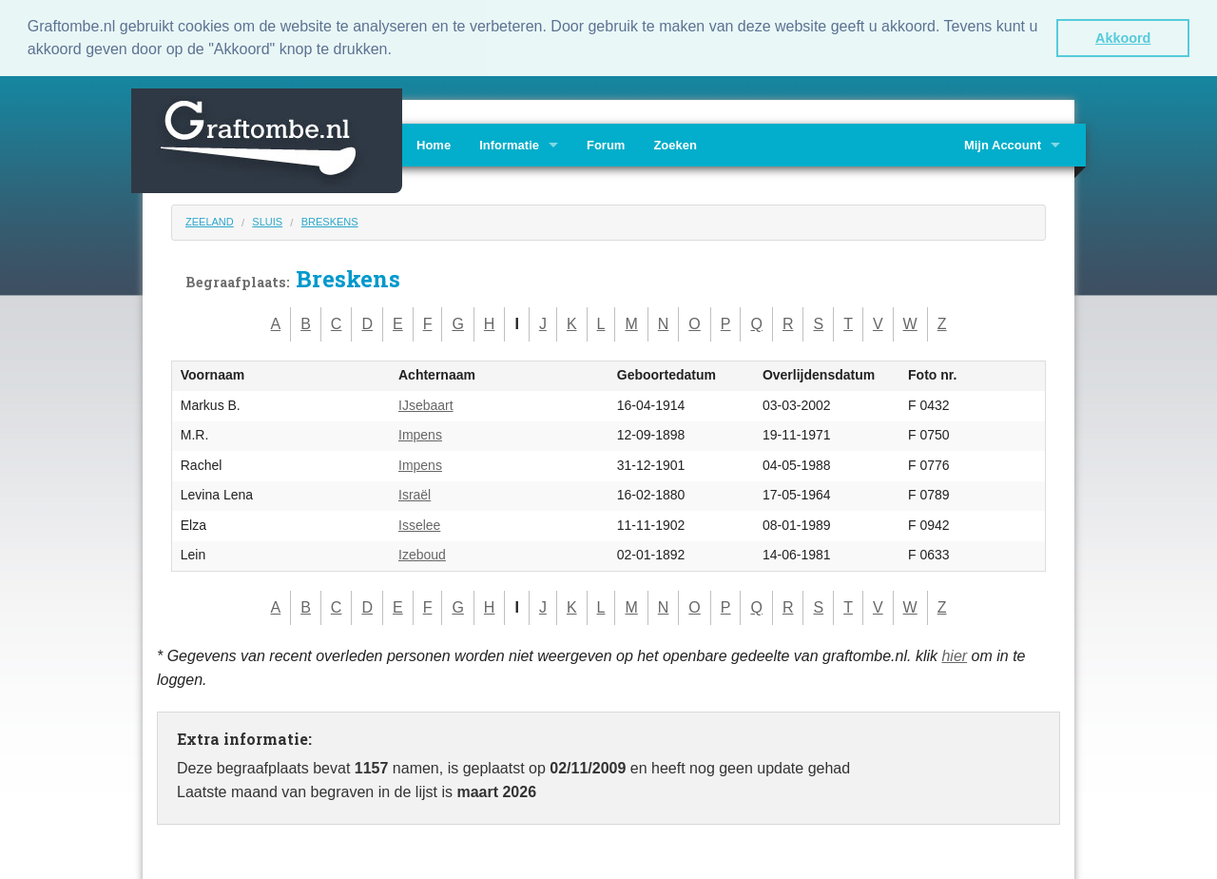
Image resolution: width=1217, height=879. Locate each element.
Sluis (267, 220)
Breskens (329, 220)
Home (433, 144)
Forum (606, 144)
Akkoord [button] (1122, 38)
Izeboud (422, 553)
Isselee (419, 524)
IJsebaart (426, 404)
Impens (420, 433)
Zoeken (675, 144)
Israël (414, 493)
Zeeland (209, 220)
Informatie (509, 144)
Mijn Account (1002, 144)
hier (954, 654)
